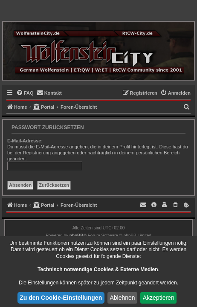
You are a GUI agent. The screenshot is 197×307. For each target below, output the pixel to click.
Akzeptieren (158, 297)
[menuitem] (25, 93)
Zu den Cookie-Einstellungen (61, 297)
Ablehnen (122, 297)
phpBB (77, 235)
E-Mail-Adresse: (25, 140)
